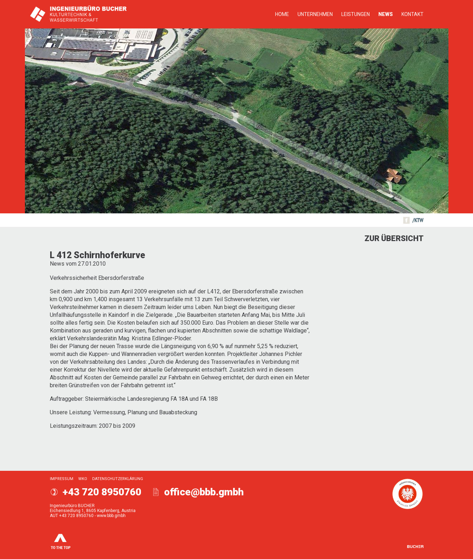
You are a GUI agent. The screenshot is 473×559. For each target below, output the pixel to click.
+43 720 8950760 (102, 492)
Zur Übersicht (394, 238)
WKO (82, 479)
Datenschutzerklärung (117, 479)
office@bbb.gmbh (204, 492)
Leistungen (355, 14)
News (385, 14)
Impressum (61, 479)
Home (282, 14)
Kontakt (412, 14)
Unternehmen (315, 14)
